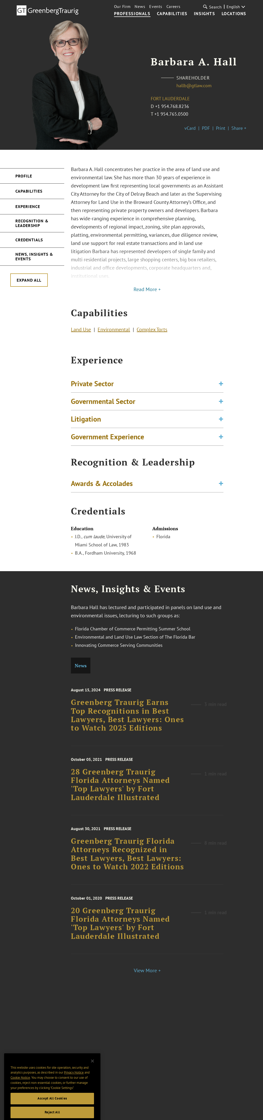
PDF (206, 128)
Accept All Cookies (52, 1107)
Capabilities (172, 13)
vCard (190, 128)
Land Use (81, 330)
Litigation (86, 424)
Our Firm (122, 6)
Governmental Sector (103, 406)
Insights (204, 13)
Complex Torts (152, 330)
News (140, 6)
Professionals (132, 13)
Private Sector (92, 388)
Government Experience (107, 441)
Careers (173, 6)
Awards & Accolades (102, 484)
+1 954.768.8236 (172, 106)
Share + (238, 128)
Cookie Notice (20, 1087)
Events (155, 6)
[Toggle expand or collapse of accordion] (221, 388)
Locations (234, 13)
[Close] (92, 1070)
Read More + (147, 289)
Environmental (114, 330)
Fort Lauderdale (170, 99)
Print (220, 128)
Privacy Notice (74, 1081)
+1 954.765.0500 (171, 114)
